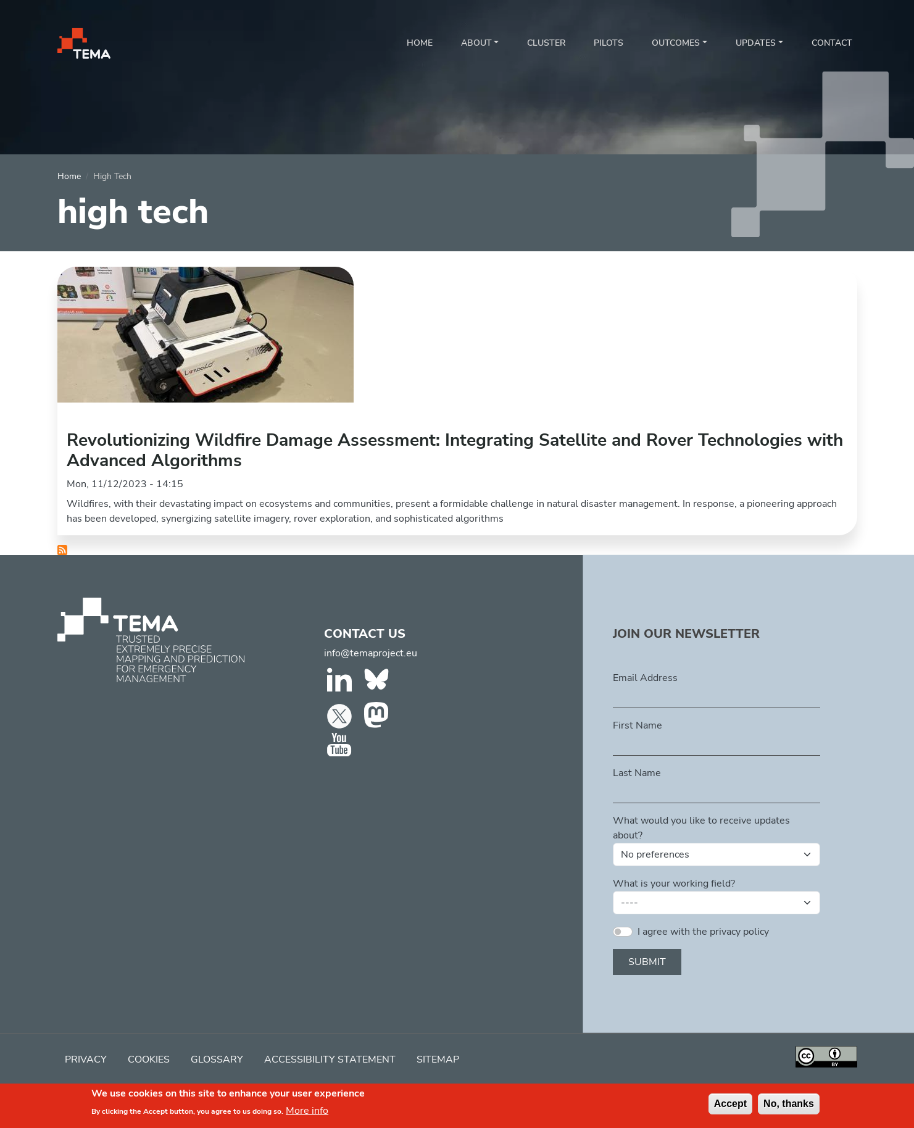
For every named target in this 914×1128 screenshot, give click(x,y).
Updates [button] (756, 43)
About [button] (476, 43)
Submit (647, 962)
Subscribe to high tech (62, 550)
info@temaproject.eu (370, 653)
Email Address (645, 678)
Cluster (546, 43)
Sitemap (438, 1059)
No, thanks (788, 1107)
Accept (730, 1107)
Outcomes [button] (676, 43)
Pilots (608, 43)
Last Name (637, 773)
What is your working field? (674, 883)
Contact (832, 43)
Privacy (86, 1059)
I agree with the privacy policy (703, 931)
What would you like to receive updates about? (701, 828)
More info (307, 1115)
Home (420, 43)
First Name (637, 725)
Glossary (217, 1059)
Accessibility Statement (330, 1059)
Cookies (149, 1059)
